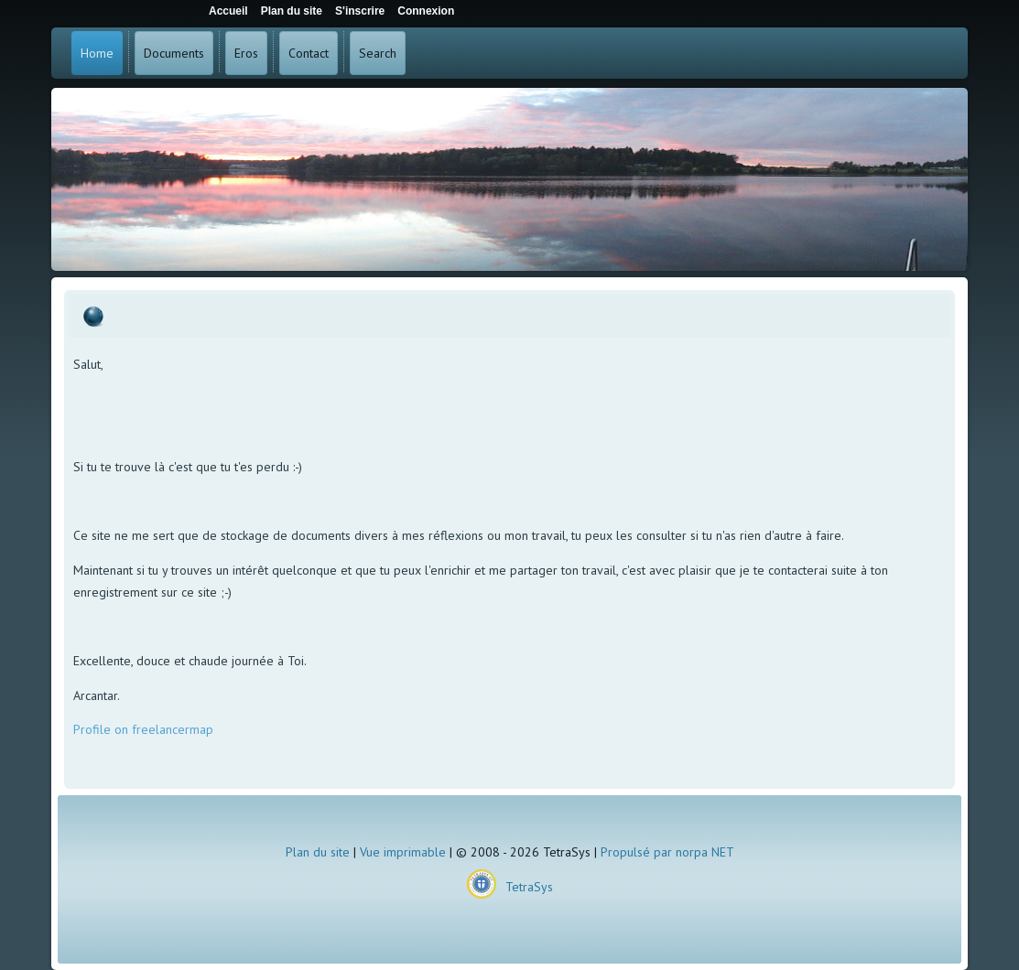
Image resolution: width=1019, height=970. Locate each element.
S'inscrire (360, 11)
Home (97, 53)
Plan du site (318, 852)
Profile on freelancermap (143, 729)
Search (377, 53)
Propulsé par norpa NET (667, 852)
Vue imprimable (403, 852)
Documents (174, 53)
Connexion (425, 11)
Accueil (228, 11)
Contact (308, 53)
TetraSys (529, 886)
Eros (246, 53)
